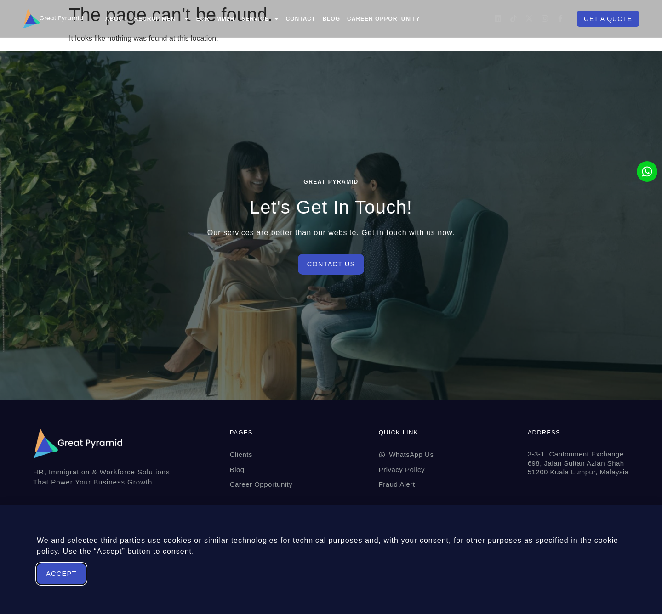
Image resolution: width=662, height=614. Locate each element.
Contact (301, 19)
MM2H (225, 19)
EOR (203, 19)
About (116, 19)
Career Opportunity (383, 19)
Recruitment (161, 19)
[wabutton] (429, 455)
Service (260, 19)
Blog (331, 19)
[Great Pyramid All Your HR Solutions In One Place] (53, 18)
